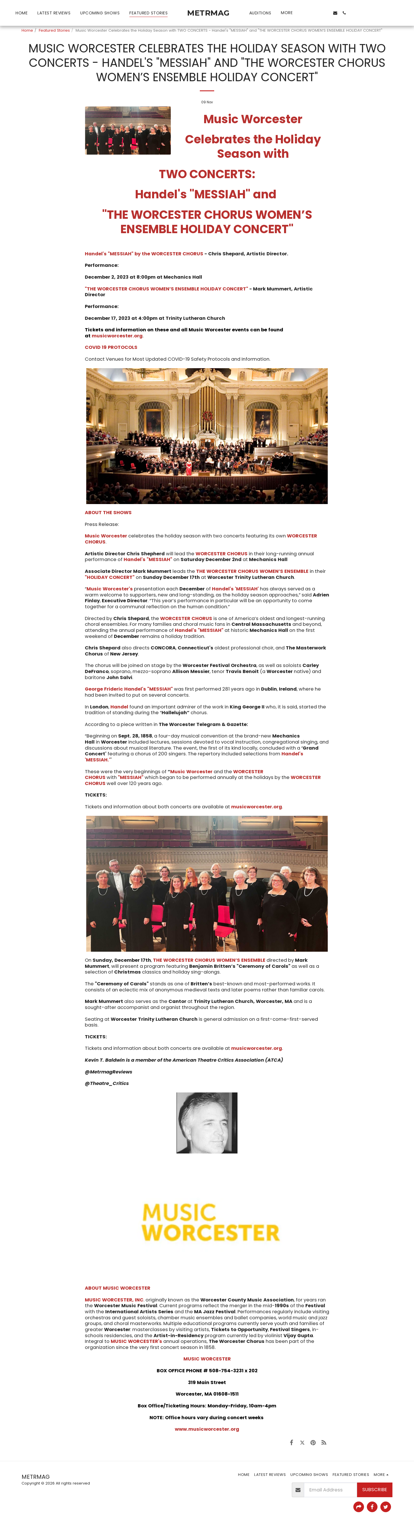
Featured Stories (54, 30)
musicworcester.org (117, 335)
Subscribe (374, 1489)
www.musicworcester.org (207, 1429)
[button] (307, 13)
